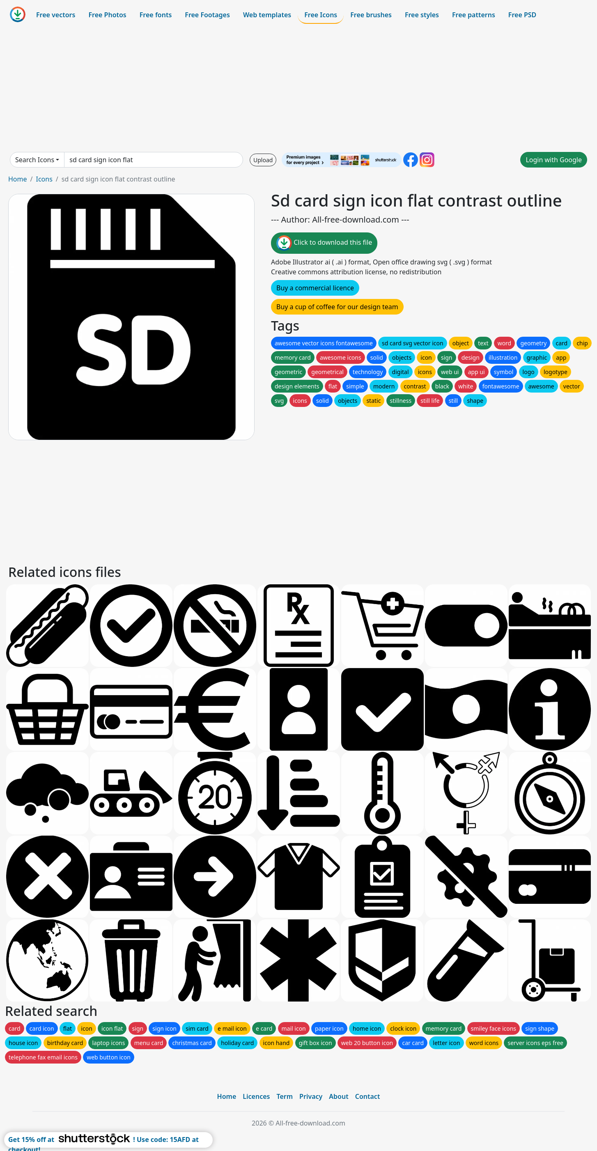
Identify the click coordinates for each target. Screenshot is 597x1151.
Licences (256, 1096)
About (338, 1096)
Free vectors (55, 14)
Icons (44, 179)
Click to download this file (324, 243)
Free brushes (371, 14)
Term (284, 1096)
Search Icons (34, 159)
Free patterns (473, 14)
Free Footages (207, 14)
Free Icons (320, 14)
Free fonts (156, 14)
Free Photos (107, 14)
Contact (367, 1096)
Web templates (267, 14)
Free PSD (522, 14)
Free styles (422, 14)
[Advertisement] (298, 87)
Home (17, 179)
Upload (263, 160)
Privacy (310, 1096)
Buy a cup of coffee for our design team (337, 306)
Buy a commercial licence (315, 287)
